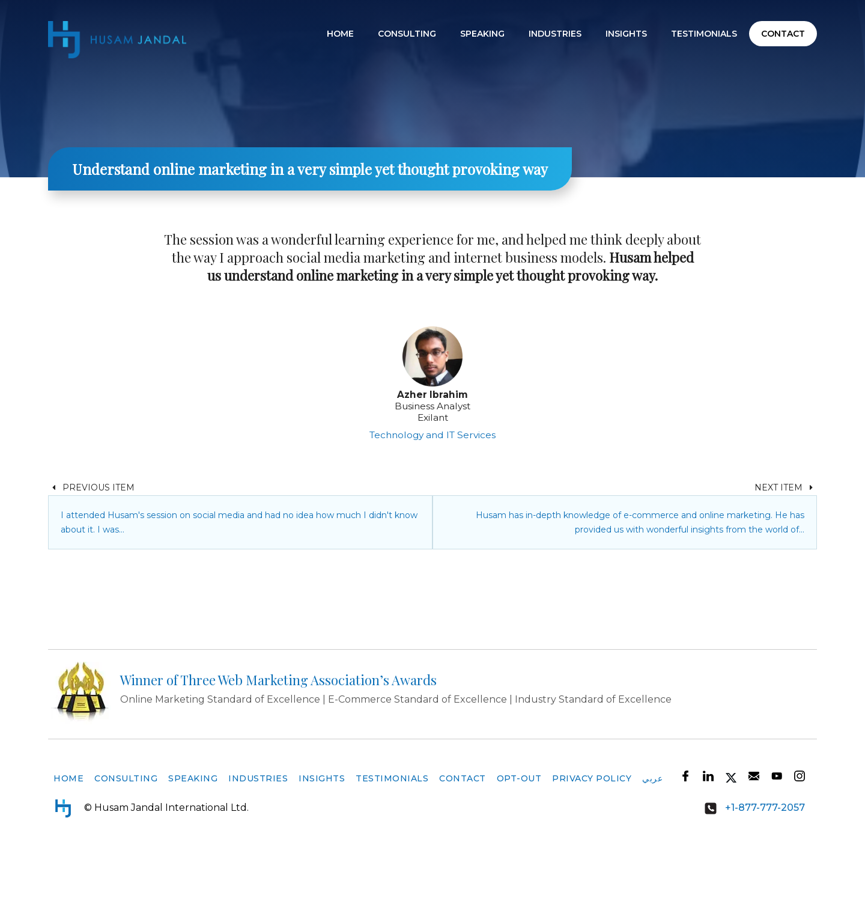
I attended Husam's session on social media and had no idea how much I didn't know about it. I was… (239, 579)
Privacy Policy (591, 835)
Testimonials (704, 33)
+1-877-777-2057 (750, 865)
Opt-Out (519, 835)
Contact (783, 33)
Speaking (482, 33)
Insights (626, 33)
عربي (652, 835)
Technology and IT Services (432, 492)
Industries (555, 33)
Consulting (407, 33)
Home (340, 33)
